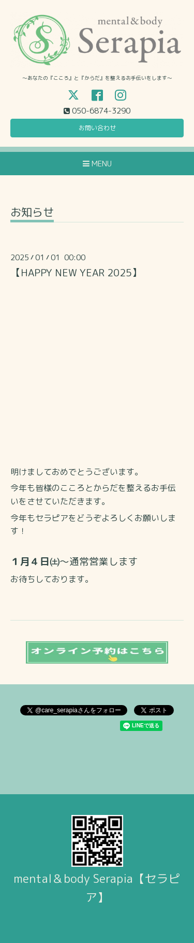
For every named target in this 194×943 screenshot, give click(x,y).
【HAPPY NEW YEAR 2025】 (76, 272)
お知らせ (32, 213)
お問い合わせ (97, 127)
